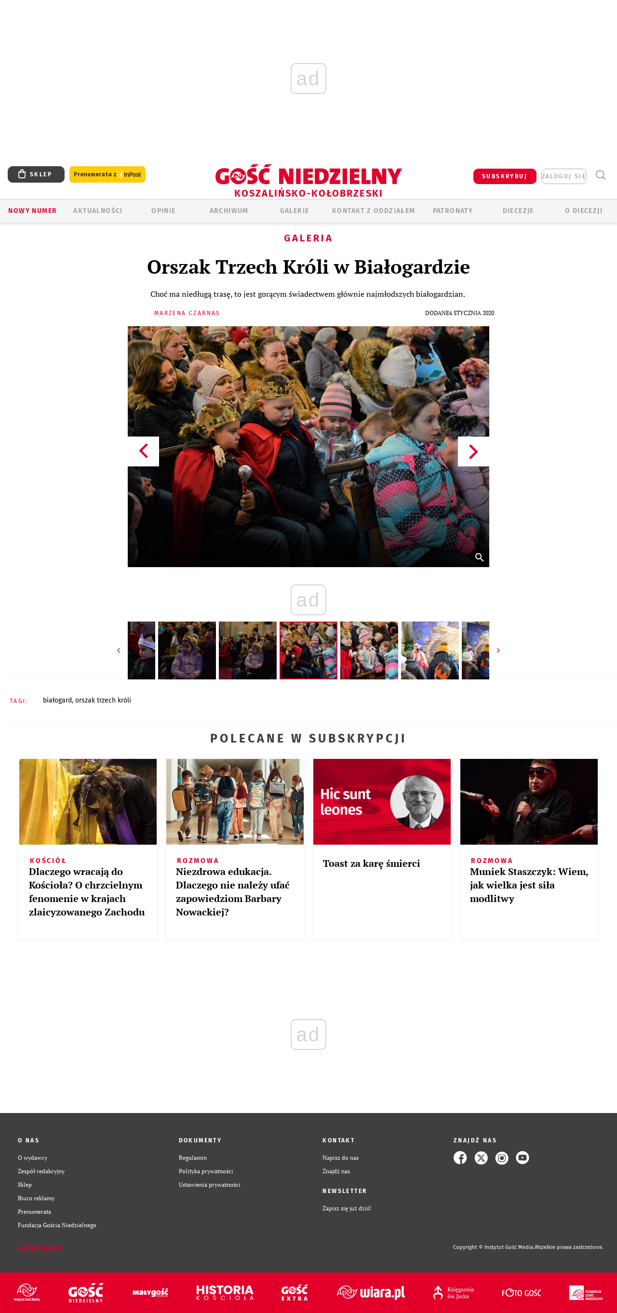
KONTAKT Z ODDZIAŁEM (374, 211)
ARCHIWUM (229, 211)
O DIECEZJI (584, 211)
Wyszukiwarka (600, 175)
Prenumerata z (107, 174)
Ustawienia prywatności (210, 1184)
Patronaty (453, 211)
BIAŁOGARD (57, 700)
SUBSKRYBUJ (504, 176)
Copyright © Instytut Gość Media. (494, 1247)
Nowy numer (32, 211)
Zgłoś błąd (40, 1247)
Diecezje (518, 211)
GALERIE (294, 211)
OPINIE (163, 211)
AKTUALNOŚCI (97, 211)
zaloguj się (564, 176)
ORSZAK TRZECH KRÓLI (103, 700)
